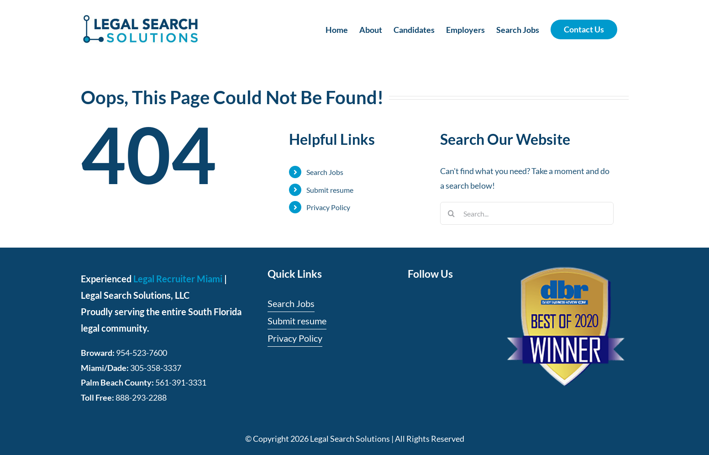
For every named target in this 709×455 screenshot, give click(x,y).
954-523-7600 (141, 353)
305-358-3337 (155, 368)
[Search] (451, 213)
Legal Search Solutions (350, 439)
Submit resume (329, 189)
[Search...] (527, 213)
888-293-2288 (141, 397)
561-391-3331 (180, 382)
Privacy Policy (328, 207)
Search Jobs (324, 172)
